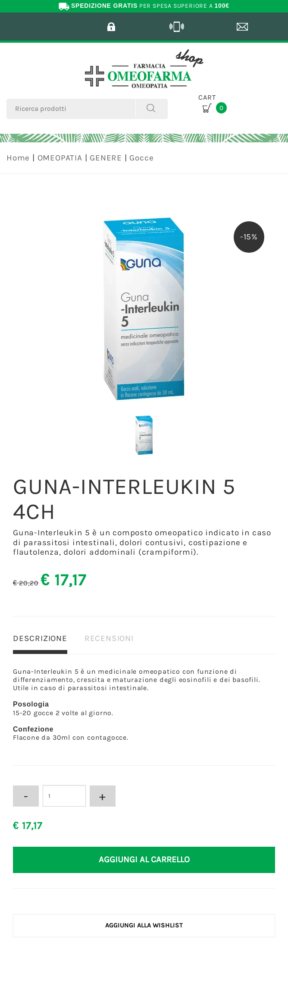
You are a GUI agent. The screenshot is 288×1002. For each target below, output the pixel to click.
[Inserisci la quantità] (64, 796)
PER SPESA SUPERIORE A (144, 5)
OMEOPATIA (60, 158)
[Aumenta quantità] (103, 796)
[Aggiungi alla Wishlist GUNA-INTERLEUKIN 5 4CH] (144, 925)
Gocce (141, 158)
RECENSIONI (109, 638)
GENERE (106, 158)
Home (18, 158)
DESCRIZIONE (40, 638)
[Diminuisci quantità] (26, 796)
